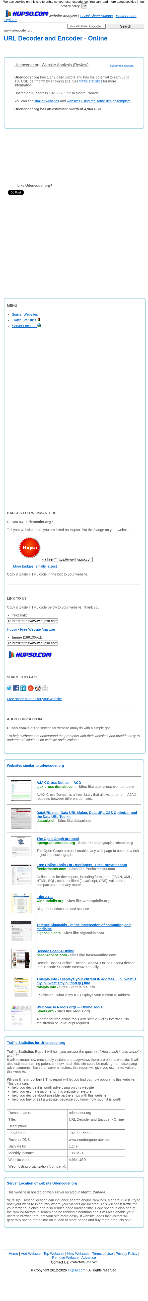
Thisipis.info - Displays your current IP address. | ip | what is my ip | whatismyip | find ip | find (86, 981)
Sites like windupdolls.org (88, 901)
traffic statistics (90, 81)
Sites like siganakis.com (84, 933)
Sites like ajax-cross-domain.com (106, 787)
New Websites (78, 1254)
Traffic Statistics (26, 320)
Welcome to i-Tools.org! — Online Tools (69, 1007)
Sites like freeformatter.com (92, 869)
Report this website (122, 65)
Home (13, 1254)
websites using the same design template (99, 101)
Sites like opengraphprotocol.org (105, 843)
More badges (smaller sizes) (35, 566)
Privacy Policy (126, 1254)
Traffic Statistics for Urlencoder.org (36, 1043)
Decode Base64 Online (55, 951)
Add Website (31, 1254)
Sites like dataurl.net (74, 821)
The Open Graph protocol (58, 839)
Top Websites (53, 1254)
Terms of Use (102, 1254)
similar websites (46, 101)
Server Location (26, 326)
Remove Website (65, 1258)
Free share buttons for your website (34, 699)
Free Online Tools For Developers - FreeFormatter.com (82, 865)
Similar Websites (25, 314)
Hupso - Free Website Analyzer (31, 629)
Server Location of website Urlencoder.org (42, 1183)
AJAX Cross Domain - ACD (59, 783)
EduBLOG (45, 897)
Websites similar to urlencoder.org (35, 765)
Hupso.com (76, 1270)
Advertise (88, 1258)
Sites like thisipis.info (77, 987)
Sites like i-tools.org (73, 1011)
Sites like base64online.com (93, 955)
